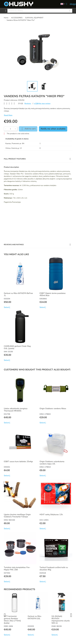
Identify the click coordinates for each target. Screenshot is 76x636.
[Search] (39, 11)
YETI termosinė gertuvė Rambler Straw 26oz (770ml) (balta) (12, 619)
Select (8, 307)
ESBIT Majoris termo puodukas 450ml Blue (53, 294)
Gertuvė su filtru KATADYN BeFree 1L (18, 294)
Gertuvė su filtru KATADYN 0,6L (34, 617)
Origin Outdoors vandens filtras (53, 408)
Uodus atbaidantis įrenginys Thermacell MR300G (15, 409)
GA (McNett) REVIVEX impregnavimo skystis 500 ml (61, 619)
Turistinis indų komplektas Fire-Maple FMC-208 (17, 568)
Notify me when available (53, 128)
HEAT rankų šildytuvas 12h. (51, 514)
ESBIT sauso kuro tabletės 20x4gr (18, 461)
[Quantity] (10, 129)
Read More (8, 115)
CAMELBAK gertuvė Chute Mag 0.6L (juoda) (17, 347)
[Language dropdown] (62, 4)
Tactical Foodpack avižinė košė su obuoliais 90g (54, 568)
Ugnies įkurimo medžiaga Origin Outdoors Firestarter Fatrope (17, 515)
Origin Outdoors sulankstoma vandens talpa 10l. (52, 462)
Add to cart (28, 129)
